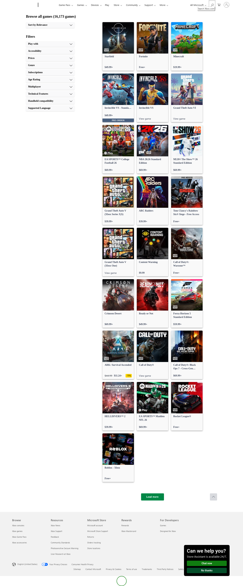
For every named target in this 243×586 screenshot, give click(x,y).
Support (148, 4)
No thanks (207, 570)
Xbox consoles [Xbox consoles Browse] (18, 525)
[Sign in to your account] (226, 5)
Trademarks (147, 569)
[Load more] (152, 497)
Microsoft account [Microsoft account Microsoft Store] (95, 525)
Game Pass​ (64, 4)
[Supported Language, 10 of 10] (50, 108)
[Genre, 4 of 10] (50, 65)
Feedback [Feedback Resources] (55, 537)
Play (107, 4)
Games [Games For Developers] (163, 525)
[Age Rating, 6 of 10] (50, 79)
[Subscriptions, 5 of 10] (50, 72)
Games (80, 4)
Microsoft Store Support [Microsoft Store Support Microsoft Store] (97, 531)
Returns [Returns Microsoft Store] (90, 537)
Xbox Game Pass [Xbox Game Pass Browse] (19, 537)
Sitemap (77, 569)
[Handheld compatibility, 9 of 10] (50, 101)
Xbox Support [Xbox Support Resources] (56, 531)
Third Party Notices (165, 569)
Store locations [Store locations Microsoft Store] (93, 548)
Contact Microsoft (93, 569)
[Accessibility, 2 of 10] (50, 51)
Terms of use (131, 569)
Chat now (207, 563)
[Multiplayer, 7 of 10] (50, 87)
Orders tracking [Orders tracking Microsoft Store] (94, 542)
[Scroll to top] (213, 497)
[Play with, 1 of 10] (50, 44)
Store (116, 4)
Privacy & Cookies (113, 569)
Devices (95, 4)
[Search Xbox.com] (212, 5)
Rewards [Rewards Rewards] (125, 525)
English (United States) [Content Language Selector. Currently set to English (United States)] (27, 564)
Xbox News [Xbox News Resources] (55, 525)
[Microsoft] (24, 5)
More (162, 4)
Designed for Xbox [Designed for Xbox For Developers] (168, 531)
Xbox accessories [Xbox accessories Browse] (19, 542)
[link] (118, 46)
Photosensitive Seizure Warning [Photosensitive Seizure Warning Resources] (64, 548)
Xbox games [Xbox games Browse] (17, 531)
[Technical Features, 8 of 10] (50, 94)
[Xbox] (48, 5)
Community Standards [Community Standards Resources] (60, 542)
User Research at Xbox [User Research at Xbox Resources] (60, 554)
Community (132, 4)
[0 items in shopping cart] (219, 4)
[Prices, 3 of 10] (50, 58)
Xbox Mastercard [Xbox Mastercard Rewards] (128, 531)
